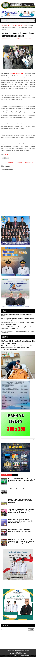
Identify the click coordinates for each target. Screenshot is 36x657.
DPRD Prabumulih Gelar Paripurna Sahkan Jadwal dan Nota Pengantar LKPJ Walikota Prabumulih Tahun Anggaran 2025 (21, 541)
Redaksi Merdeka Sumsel (16, 489)
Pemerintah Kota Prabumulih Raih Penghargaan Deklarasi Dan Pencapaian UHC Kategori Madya (20, 521)
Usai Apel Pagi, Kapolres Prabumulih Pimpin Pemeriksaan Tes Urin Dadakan (17, 34)
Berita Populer (6, 475)
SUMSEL (23, 25)
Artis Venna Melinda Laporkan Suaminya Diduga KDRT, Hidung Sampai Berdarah (18, 342)
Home (3, 25)
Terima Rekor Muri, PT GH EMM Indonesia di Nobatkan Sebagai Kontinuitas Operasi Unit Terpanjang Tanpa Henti (21, 511)
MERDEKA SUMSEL (24, 656)
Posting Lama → (29, 162)
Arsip (15, 475)
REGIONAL (17, 25)
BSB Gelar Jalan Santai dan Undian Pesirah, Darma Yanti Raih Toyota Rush (20, 530)
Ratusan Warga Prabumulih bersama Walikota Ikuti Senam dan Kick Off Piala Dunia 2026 (20, 500)
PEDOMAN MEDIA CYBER (19, 653)
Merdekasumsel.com (23, 650)
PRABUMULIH (10, 25)
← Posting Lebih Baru (7, 162)
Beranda (19, 162)
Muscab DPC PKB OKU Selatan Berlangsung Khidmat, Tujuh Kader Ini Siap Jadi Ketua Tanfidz (17, 327)
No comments (27, 39)
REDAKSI (18, 652)
